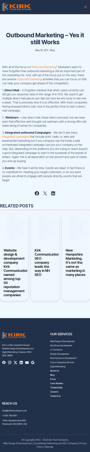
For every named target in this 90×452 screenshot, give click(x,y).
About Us (54, 370)
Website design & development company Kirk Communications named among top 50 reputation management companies (14, 272)
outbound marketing (29, 79)
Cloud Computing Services (62, 362)
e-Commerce (56, 349)
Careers (54, 391)
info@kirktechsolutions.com (14, 410)
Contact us (55, 396)
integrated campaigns (15, 136)
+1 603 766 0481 (9, 415)
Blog (52, 375)
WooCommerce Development (63, 358)
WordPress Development (61, 345)
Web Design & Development (62, 341)
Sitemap (49, 446)
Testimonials (56, 387)
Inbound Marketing (44, 67)
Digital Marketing (57, 366)
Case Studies (56, 383)
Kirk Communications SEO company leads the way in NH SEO (45, 262)
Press (53, 379)
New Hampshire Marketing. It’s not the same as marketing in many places (76, 262)
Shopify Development (59, 354)
